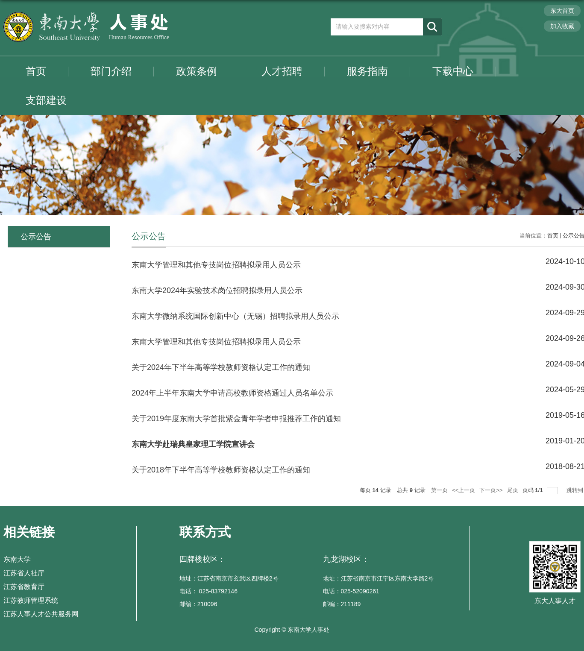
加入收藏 (562, 26)
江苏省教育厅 (23, 586)
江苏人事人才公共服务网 (41, 614)
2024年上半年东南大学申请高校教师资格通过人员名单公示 (232, 393)
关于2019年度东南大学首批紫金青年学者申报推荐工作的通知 (236, 418)
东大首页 (562, 10)
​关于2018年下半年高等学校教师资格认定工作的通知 (221, 470)
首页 (36, 71)
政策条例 (196, 71)
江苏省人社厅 (23, 573)
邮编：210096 (198, 604)
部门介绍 (111, 71)
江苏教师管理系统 (30, 600)
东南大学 (17, 559)
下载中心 (452, 71)
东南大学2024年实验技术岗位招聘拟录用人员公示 (217, 290)
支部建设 (46, 100)
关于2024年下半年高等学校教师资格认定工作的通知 (221, 367)
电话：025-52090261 (351, 591)
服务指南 (367, 71)
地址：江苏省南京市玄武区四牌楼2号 (229, 578)
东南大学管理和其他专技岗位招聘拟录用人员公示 (216, 265)
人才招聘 (281, 71)
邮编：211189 (342, 604)
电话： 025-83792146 (208, 591)
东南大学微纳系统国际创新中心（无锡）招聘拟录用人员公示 (235, 316)
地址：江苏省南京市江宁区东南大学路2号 (378, 578)
